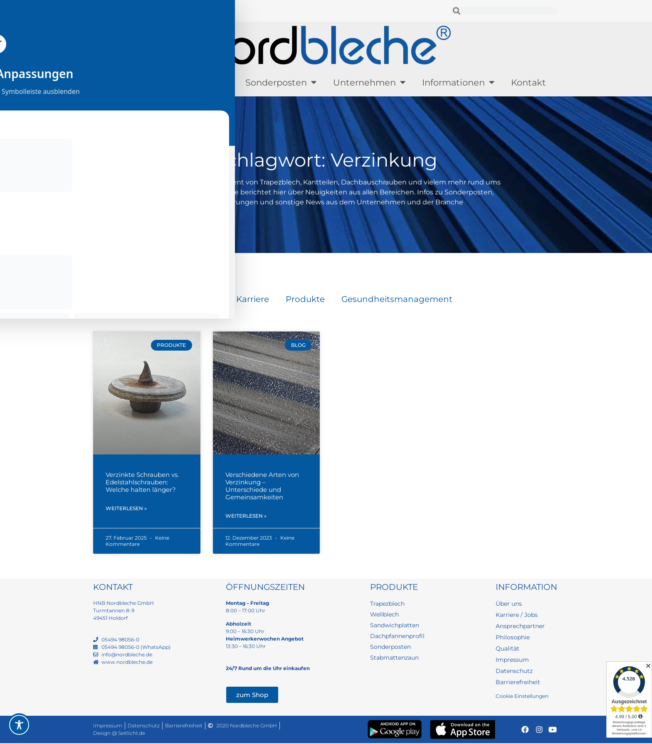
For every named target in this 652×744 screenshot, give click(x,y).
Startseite (108, 261)
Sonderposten (280, 82)
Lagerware (201, 82)
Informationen (458, 82)
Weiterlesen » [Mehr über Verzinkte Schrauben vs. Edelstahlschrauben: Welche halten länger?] (126, 509)
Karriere (252, 299)
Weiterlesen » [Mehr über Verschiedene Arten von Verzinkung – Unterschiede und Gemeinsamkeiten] (246, 516)
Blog (210, 299)
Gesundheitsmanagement (396, 299)
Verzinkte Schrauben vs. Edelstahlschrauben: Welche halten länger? (142, 482)
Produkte (131, 82)
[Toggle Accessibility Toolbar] (19, 725)
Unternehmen (369, 82)
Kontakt (528, 82)
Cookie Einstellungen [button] (522, 697)
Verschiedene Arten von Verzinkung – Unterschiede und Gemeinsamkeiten (262, 486)
